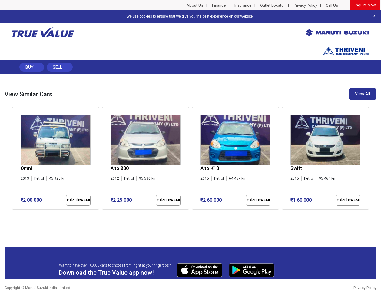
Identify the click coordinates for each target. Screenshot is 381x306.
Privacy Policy (305, 5)
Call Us (332, 5)
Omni (26, 168)
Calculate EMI (78, 200)
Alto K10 (209, 168)
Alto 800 (120, 168)
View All (362, 93)
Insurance (242, 5)
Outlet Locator (272, 5)
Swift (296, 168)
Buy (29, 67)
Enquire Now (365, 5)
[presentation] (15, 159)
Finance (219, 5)
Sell (57, 67)
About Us (195, 5)
